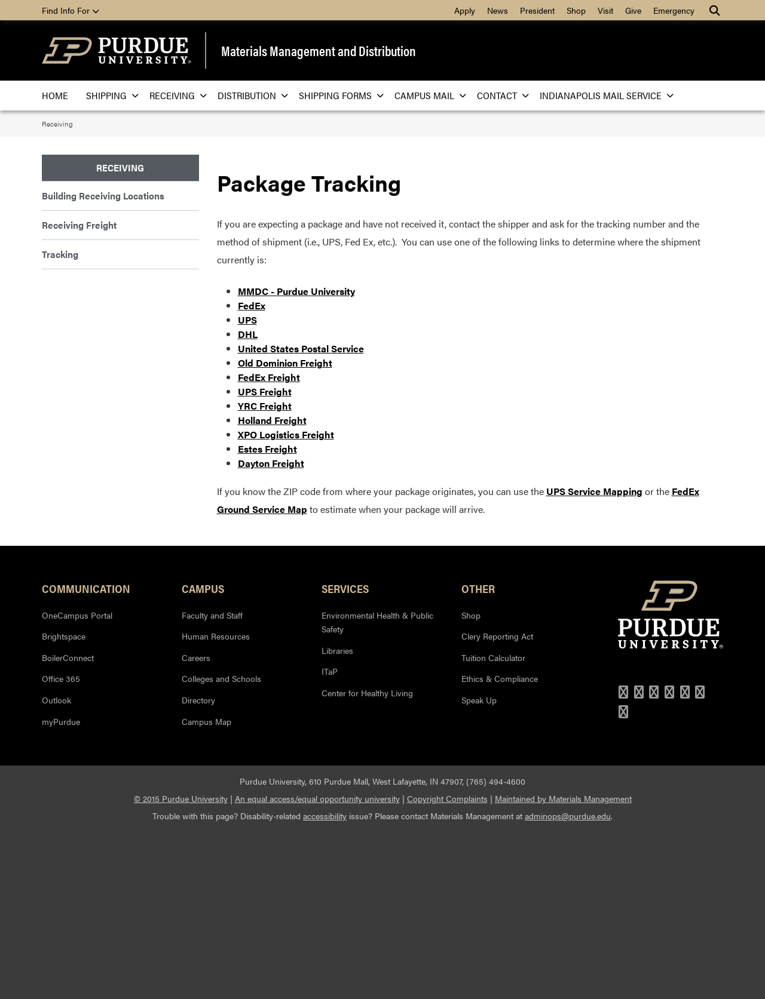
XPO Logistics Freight (286, 602)
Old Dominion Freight (285, 530)
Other (478, 756)
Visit (605, 10)
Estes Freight (267, 616)
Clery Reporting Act (497, 803)
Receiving (174, 95)
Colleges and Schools (221, 846)
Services (345, 756)
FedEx (251, 473)
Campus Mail (426, 95)
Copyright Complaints (447, 966)
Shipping (108, 95)
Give (633, 10)
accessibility (325, 983)
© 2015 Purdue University (181, 966)
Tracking (60, 254)
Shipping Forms (338, 95)
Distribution (249, 95)
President (537, 10)
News (497, 10)
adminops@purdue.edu (568, 983)
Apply (464, 10)
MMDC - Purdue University (296, 459)
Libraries (337, 817)
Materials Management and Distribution (318, 50)
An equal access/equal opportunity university (317, 966)
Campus (203, 756)
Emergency (673, 10)
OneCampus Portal (77, 782)
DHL (248, 502)
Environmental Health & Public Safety (377, 789)
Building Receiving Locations (103, 195)
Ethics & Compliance (499, 846)
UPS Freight (265, 559)
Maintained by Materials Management (563, 966)
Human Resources (216, 803)
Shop (576, 10)
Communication (86, 756)
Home (55, 95)
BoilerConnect (68, 825)
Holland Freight (272, 588)
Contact (499, 95)
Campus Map (206, 889)
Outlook (56, 867)
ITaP (330, 839)
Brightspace (63, 803)
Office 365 (61, 846)
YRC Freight (265, 573)
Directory (198, 867)
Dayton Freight (271, 631)
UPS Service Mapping (594, 659)
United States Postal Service (301, 516)
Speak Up (479, 867)
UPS (247, 487)
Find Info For (70, 10)
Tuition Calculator (493, 825)
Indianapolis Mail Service (603, 95)
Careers (196, 825)
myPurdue (61, 889)
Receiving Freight (79, 225)
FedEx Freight (269, 545)
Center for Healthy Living (367, 860)
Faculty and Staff (212, 782)
